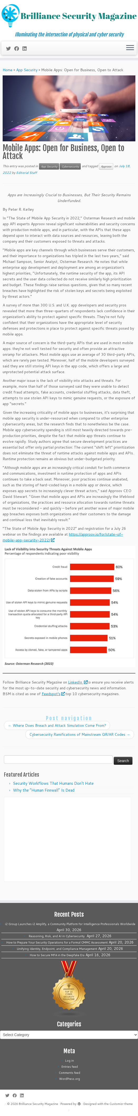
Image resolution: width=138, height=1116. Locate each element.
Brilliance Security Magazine (38, 1104)
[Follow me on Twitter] (10, 48)
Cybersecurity (70, 166)
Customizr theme (121, 1104)
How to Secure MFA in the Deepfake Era (57, 955)
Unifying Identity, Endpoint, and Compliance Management (57, 949)
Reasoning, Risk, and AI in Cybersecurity (57, 936)
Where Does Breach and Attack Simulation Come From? (57, 725)
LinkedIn (77, 682)
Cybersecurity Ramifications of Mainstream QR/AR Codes (79, 734)
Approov (106, 166)
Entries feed (69, 1067)
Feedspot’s (53, 693)
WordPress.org (69, 1079)
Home (7, 70)
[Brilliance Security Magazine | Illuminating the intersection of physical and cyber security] (69, 16)
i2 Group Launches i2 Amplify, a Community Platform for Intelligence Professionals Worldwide (70, 924)
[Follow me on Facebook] (18, 48)
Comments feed (69, 1073)
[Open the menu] (130, 48)
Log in (69, 1061)
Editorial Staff (26, 172)
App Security (26, 70)
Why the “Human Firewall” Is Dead (43, 790)
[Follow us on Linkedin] (26, 48)
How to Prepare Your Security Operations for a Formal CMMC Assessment (57, 942)
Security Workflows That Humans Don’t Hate (53, 783)
